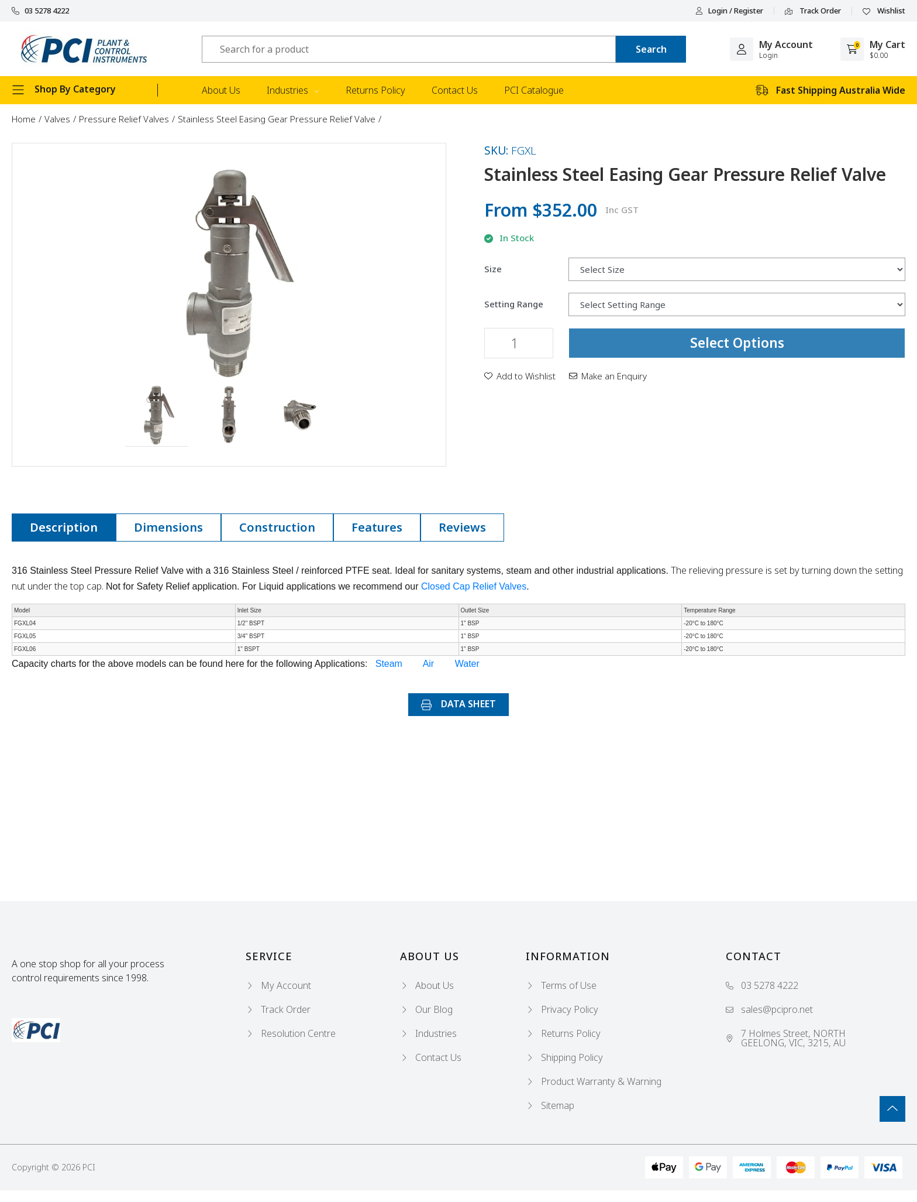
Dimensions (168, 527)
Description (64, 527)
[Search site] (651, 49)
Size (493, 269)
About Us (221, 90)
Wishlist (884, 11)
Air (429, 664)
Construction (277, 527)
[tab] (64, 527)
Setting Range (513, 304)
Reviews (462, 527)
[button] (156, 415)
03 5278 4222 (40, 11)
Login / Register (729, 11)
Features (376, 527)
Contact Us (455, 90)
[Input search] (409, 49)
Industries (293, 90)
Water (467, 664)
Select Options (737, 342)
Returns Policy (375, 90)
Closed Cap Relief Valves (473, 586)
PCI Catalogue (534, 90)
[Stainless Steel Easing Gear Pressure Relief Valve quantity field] (518, 343)
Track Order (813, 11)
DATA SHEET (458, 703)
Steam (388, 664)
